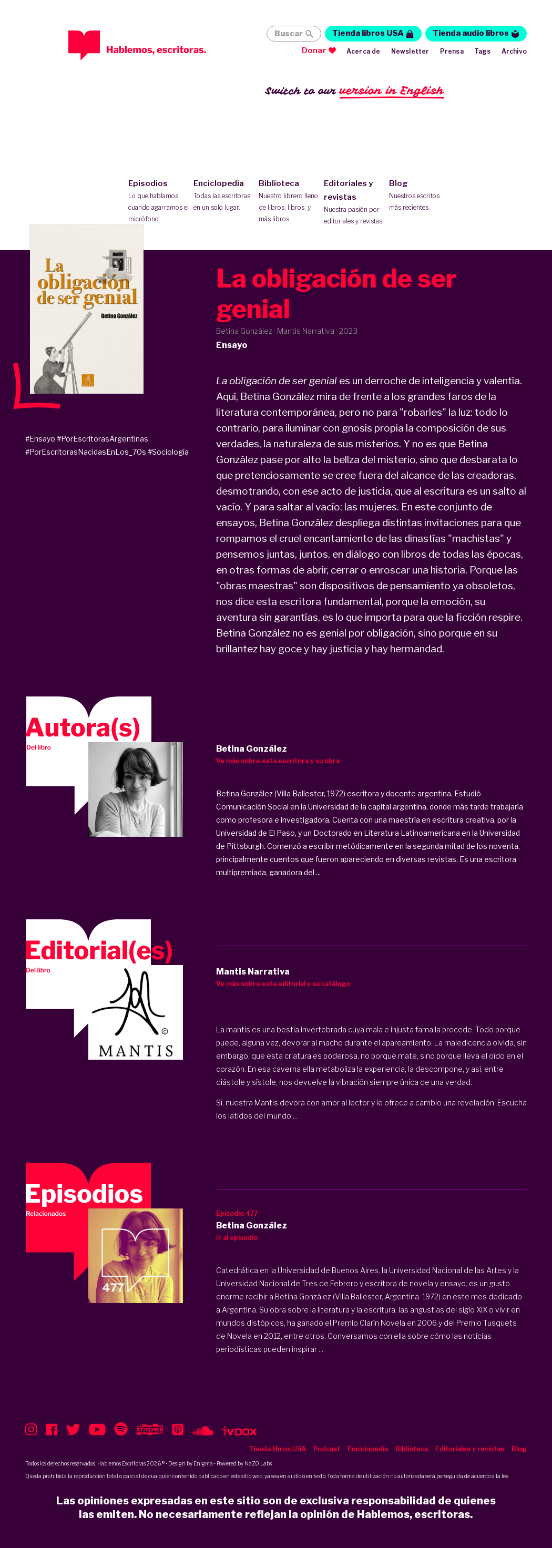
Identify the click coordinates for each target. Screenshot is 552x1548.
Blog (419, 196)
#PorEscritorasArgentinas (102, 438)
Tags (482, 51)
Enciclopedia (223, 196)
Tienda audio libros (471, 33)
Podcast (326, 1449)
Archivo (514, 51)
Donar (314, 50)
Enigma (203, 1463)
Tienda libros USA (368, 33)
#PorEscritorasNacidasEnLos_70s (85, 451)
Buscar (288, 33)
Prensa (452, 51)
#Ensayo (40, 438)
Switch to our (354, 91)
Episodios (158, 202)
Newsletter (410, 51)
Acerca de (363, 51)
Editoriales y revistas (354, 203)
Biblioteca (289, 202)
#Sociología (168, 451)
